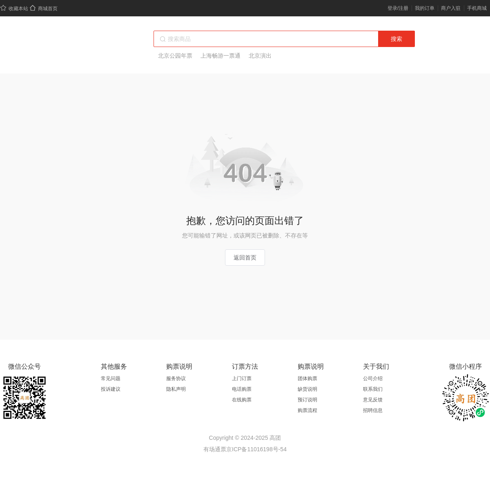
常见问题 (110, 378)
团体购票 (307, 378)
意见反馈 (373, 400)
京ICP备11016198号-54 (256, 449)
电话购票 (242, 389)
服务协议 (176, 378)
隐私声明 (176, 389)
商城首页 (43, 8)
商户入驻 (451, 8)
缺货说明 (307, 389)
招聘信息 (373, 410)
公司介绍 (373, 378)
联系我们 (373, 389)
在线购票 (242, 400)
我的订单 (424, 8)
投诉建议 (110, 389)
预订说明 (307, 400)
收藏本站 (14, 8)
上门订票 (242, 378)
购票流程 (307, 410)
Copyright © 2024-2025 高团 (245, 437)
